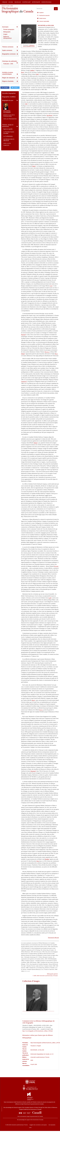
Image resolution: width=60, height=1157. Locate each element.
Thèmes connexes (7, 47)
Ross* (22, 72)
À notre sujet (26, 2)
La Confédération (8, 136)
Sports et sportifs (7, 129)
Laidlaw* (32, 70)
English (4, 2)
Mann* (34, 166)
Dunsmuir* (33, 771)
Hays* (33, 700)
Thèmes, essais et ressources (7, 125)
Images (5, 34)
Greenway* (24, 381)
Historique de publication (9, 61)
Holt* (37, 74)
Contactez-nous (46, 2)
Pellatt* (23, 354)
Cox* (51, 286)
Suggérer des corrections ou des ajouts (38, 1124)
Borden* (47, 859)
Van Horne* (50, 115)
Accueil (10, 2)
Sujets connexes (7, 50)
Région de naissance (8, 77)
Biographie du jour (7, 100)
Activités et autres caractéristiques (7, 73)
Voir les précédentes (10, 119)
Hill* (26, 104)
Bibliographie (6, 32)
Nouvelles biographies (9, 93)
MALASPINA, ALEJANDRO (7, 111)
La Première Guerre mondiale (8, 132)
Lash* (50, 598)
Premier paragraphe (8, 29)
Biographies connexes (9, 54)
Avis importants (52, 1124)
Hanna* (36, 443)
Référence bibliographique (7, 37)
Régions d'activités (8, 81)
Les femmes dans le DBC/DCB (8, 139)
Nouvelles (17, 2)
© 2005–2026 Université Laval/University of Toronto (45, 975)
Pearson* (23, 334)
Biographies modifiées (9, 97)
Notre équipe (36, 2)
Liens (30, 1127)
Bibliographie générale (52, 973)
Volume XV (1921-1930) (7, 5)
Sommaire (5, 27)
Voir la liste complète (7, 144)
